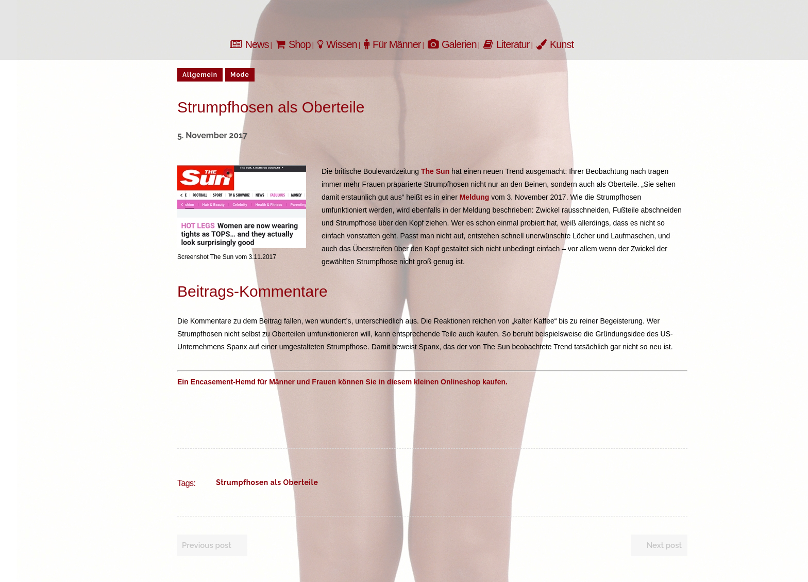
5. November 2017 (212, 135)
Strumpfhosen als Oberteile (267, 482)
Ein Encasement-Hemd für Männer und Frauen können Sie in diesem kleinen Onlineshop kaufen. (342, 382)
